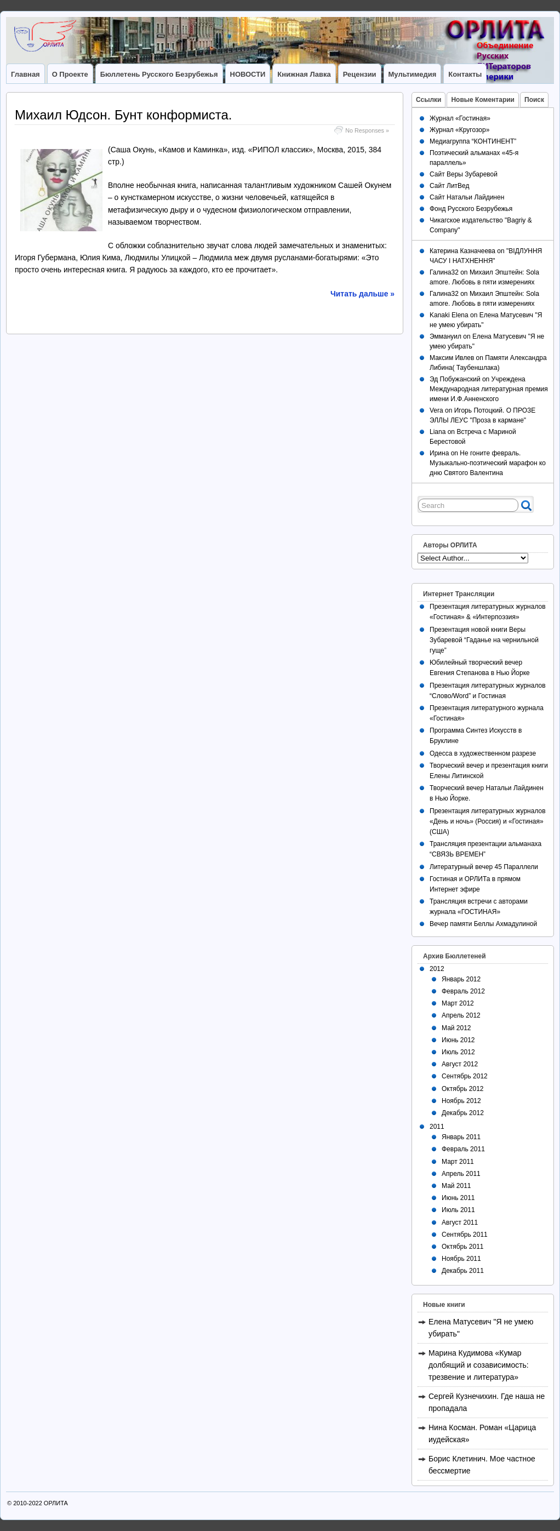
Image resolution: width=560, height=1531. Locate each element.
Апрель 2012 (461, 1015)
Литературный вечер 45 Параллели (484, 867)
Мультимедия (412, 74)
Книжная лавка (303, 74)
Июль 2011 (458, 1210)
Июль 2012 (458, 1052)
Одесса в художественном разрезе (483, 753)
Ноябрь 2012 (461, 1101)
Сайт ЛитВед (450, 186)
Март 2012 (458, 1003)
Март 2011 (458, 1162)
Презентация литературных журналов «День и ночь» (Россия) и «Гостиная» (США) (488, 821)
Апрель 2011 (461, 1174)
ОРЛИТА (56, 1503)
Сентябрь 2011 (465, 1234)
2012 (437, 969)
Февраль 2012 (463, 991)
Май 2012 (456, 1028)
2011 (437, 1126)
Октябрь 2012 (463, 1089)
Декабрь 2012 (463, 1113)
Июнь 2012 (458, 1040)
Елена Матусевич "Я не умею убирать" (481, 1327)
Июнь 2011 (458, 1198)
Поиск (534, 100)
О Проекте (70, 74)
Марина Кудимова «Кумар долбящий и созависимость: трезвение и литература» (478, 1365)
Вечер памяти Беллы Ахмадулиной (483, 924)
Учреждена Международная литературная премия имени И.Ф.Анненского (489, 389)
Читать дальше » (362, 293)
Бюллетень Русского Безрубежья (159, 74)
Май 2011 (456, 1186)
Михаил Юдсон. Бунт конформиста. (123, 114)
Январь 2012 (461, 979)
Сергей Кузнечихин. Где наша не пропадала (486, 1402)
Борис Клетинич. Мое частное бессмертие (481, 1464)
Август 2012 (460, 1064)
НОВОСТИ (248, 74)
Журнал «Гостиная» (460, 118)
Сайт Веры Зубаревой (464, 174)
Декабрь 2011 (463, 1271)
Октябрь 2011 (463, 1246)
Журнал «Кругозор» (459, 130)
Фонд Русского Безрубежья (471, 209)
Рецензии (359, 74)
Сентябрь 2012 (465, 1076)
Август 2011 (460, 1222)
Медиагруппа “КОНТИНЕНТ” (473, 141)
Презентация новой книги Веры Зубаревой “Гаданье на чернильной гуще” (484, 640)
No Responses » (367, 130)
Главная (25, 74)
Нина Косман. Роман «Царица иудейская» (482, 1433)
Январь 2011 (461, 1137)
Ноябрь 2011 (461, 1258)
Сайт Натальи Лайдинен (467, 197)
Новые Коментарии (483, 100)
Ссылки (428, 100)
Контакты (465, 74)
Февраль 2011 (463, 1149)
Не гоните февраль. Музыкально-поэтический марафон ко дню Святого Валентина (488, 463)
